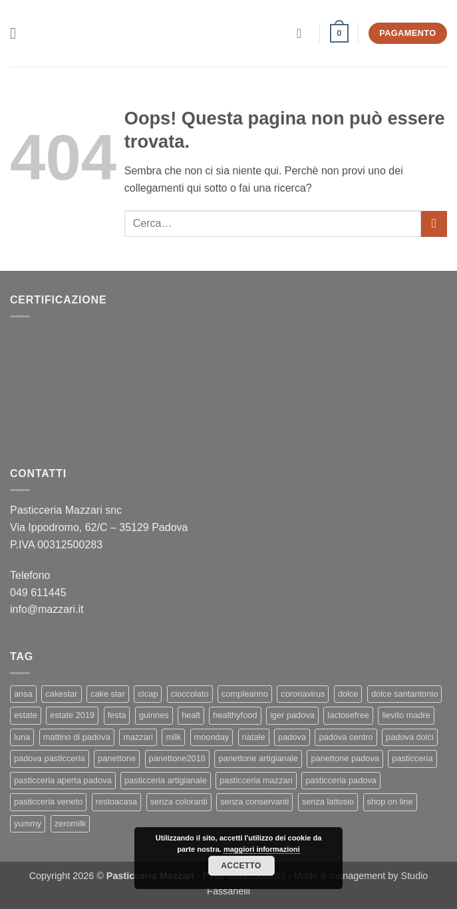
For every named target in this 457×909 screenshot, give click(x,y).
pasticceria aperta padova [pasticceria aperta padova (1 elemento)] (63, 780)
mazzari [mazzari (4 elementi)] (138, 737)
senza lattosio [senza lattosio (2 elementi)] (328, 802)
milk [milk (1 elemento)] (173, 737)
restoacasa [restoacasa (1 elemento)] (117, 802)
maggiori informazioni (262, 849)
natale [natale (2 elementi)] (253, 737)
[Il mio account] (303, 33)
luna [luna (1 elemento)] (22, 737)
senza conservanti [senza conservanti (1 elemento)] (254, 802)
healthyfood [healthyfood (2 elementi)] (235, 715)
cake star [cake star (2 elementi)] (107, 694)
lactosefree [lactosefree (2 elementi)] (348, 715)
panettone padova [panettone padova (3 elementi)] (345, 758)
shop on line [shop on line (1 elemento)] (390, 802)
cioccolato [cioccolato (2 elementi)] (190, 694)
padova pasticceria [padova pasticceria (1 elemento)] (49, 758)
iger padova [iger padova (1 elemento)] (292, 715)
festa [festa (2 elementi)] (117, 715)
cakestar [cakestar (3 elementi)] (61, 694)
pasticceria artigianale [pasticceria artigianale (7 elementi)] (165, 780)
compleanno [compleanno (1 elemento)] (245, 694)
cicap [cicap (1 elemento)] (148, 694)
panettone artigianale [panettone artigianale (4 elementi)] (258, 758)
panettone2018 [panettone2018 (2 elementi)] (177, 758)
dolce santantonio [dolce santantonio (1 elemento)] (404, 694)
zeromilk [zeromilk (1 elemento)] (70, 823)
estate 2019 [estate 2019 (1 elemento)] (72, 715)
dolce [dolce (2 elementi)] (348, 694)
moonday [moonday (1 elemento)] (211, 737)
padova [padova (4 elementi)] (292, 737)
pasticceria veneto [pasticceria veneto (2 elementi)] (48, 802)
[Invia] (434, 224)
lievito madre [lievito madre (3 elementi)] (406, 715)
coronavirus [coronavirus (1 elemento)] (303, 694)
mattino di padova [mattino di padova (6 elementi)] (76, 737)
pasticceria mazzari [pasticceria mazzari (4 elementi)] (256, 780)
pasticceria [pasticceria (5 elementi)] (412, 758)
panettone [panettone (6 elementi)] (117, 758)
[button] (18, 33)
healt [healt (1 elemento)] (191, 715)
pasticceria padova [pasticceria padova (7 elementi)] (341, 780)
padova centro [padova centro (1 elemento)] (346, 737)
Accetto (241, 865)
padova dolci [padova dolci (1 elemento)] (410, 737)
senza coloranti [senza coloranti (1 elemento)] (179, 802)
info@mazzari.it (48, 609)
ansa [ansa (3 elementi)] (23, 694)
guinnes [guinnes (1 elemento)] (154, 715)
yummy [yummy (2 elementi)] (27, 823)
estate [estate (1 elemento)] (25, 715)
